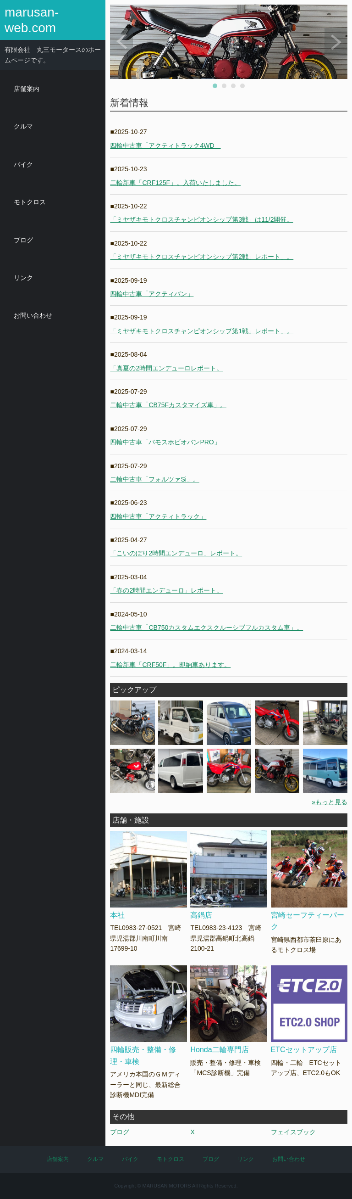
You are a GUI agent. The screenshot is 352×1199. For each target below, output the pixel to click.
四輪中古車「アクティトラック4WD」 (165, 145)
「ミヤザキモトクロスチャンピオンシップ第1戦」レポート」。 (201, 331)
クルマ (23, 126)
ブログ (23, 240)
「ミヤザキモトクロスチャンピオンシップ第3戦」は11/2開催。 (201, 219)
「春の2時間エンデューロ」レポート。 (166, 590)
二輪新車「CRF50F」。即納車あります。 (170, 664)
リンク (23, 277)
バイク (23, 164)
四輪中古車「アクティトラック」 (158, 516)
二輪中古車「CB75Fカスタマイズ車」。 (168, 405)
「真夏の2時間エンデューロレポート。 (166, 368)
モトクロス (30, 202)
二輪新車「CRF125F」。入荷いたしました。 (175, 182)
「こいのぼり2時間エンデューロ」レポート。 (176, 553)
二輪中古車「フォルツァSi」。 (154, 479)
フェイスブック (293, 1132)
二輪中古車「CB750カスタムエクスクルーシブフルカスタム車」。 (206, 627)
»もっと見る (329, 802)
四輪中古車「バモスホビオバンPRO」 (165, 442)
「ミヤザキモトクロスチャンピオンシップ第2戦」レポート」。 (201, 256)
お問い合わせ (33, 315)
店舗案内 (26, 88)
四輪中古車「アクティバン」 (151, 293)
